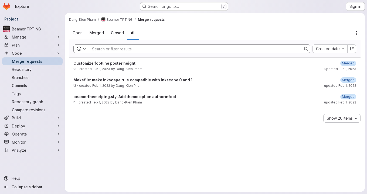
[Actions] (356, 33)
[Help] (32, 178)
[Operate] (32, 134)
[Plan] (32, 45)
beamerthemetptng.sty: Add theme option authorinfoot (124, 96)
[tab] (77, 33)
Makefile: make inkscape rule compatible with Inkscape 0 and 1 (132, 80)
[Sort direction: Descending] (352, 48)
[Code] (32, 53)
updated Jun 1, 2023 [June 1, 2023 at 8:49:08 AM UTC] (340, 69)
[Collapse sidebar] (32, 187)
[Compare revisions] (32, 109)
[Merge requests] (32, 61)
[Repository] (32, 69)
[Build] (32, 118)
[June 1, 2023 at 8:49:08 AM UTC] (348, 63)
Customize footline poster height (104, 63)
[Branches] (32, 77)
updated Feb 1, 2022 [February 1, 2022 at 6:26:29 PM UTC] (340, 86)
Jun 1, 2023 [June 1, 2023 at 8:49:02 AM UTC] (101, 69)
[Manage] (32, 37)
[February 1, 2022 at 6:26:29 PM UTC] (348, 80)
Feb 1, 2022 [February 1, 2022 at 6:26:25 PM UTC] (101, 86)
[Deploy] (32, 126)
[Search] (192, 49)
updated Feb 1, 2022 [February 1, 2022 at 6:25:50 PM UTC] (340, 102)
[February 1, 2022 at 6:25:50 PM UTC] (348, 96)
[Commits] (32, 85)
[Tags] (32, 93)
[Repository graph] (32, 101)
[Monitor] (32, 142)
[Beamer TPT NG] (32, 29)
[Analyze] (32, 150)
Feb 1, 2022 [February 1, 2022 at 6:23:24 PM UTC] (101, 102)
